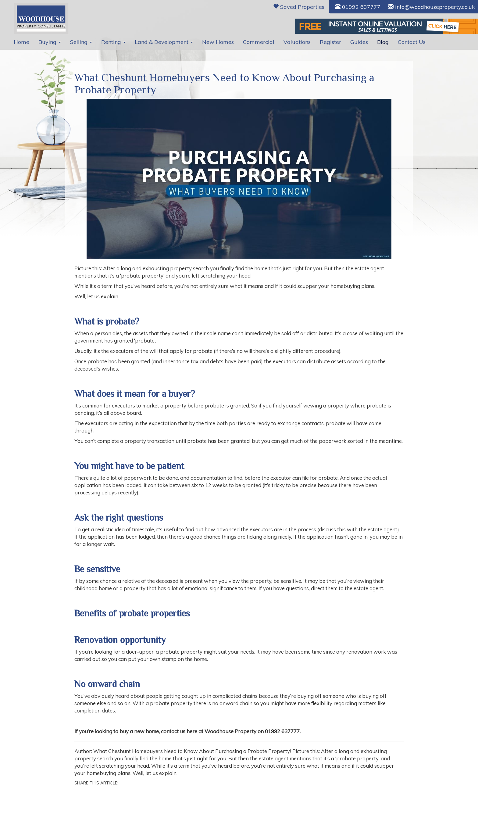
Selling (81, 41)
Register (330, 41)
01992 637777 (357, 6)
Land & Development (164, 41)
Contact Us (412, 41)
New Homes (218, 41)
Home (21, 41)
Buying (49, 41)
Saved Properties (298, 6)
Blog (383, 41)
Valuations (297, 41)
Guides (359, 41)
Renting (113, 41)
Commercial (258, 41)
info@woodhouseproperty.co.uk (431, 6)
